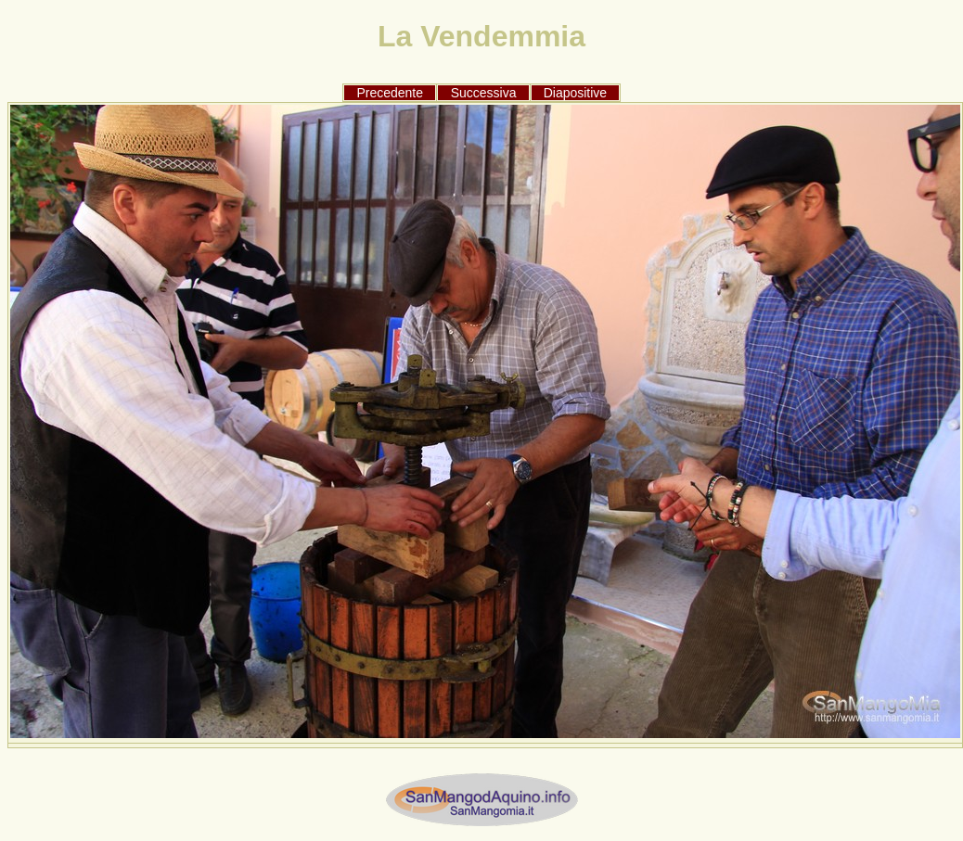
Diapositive (575, 92)
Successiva (484, 92)
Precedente (389, 92)
